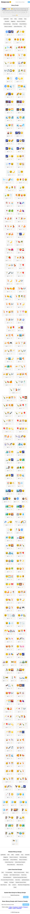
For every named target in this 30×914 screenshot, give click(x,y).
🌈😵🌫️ (20, 94)
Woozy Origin (15, 23)
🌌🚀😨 (20, 148)
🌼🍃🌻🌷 (11, 187)
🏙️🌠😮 (20, 491)
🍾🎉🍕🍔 (8, 405)
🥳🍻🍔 (10, 771)
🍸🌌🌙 (20, 234)
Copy (7, 42)
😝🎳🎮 (20, 607)
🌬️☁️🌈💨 (8, 179)
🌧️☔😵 (10, 164)
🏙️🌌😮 (10, 491)
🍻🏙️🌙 (10, 358)
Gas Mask (6, 874)
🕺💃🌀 (19, 530)
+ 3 (24, 26)
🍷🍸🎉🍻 (20, 218)
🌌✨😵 (10, 156)
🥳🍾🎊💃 (21, 778)
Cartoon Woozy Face (18, 26)
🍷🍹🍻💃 (9, 226)
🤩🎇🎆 (20, 685)
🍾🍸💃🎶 (15, 389)
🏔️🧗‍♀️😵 (10, 467)
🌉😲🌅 (10, 109)
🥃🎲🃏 (20, 747)
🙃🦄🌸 (20, 646)
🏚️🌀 (16, 498)
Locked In (14, 884)
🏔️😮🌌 (10, 459)
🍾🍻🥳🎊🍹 (9, 397)
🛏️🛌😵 (23, 677)
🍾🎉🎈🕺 (21, 405)
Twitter (10, 907)
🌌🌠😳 (19, 133)
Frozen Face (23, 874)
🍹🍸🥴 (22, 55)
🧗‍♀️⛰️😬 (20, 817)
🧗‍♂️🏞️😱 (10, 825)
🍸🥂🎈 (20, 273)
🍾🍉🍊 (8, 382)
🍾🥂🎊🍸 (8, 421)
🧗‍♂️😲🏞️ (20, 825)
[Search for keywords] (21, 2)
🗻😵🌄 (10, 545)
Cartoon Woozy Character (20, 862)
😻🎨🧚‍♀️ (10, 646)
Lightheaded (6, 18)
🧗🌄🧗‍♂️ (15, 810)
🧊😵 (13, 802)
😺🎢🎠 (20, 638)
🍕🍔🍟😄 (20, 195)
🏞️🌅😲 (10, 506)
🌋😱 (9, 133)
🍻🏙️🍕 (20, 358)
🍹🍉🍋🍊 (9, 288)
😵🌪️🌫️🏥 (9, 615)
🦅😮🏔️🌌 (20, 786)
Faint (11, 18)
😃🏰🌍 (10, 561)
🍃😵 (21, 187)
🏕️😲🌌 (10, 475)
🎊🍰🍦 (8, 436)
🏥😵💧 (20, 514)
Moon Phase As (4, 884)
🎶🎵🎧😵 (9, 70)
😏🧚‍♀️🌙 (20, 600)
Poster (15, 887)
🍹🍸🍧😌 (21, 312)
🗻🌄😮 (20, 537)
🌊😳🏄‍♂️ (20, 117)
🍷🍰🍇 (20, 210)
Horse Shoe (17, 879)
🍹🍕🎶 (10, 304)
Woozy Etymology (7, 23)
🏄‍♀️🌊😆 (22, 444)
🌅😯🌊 (22, 86)
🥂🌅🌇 (10, 701)
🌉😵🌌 (20, 109)
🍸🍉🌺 (10, 249)
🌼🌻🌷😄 (21, 179)
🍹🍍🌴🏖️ (20, 296)
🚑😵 (5, 662)
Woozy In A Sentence (21, 21)
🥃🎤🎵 (10, 747)
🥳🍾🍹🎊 (8, 778)
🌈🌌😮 (10, 94)
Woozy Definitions (23, 23)
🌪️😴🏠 (20, 164)
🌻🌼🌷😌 (19, 39)
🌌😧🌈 (10, 140)
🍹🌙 (9, 281)
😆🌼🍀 (10, 568)
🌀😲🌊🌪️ (9, 86)
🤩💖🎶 (10, 693)
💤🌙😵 (8, 522)
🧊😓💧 (20, 794)
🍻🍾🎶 (22, 351)
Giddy (15, 18)
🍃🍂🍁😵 (20, 47)
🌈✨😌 (20, 32)
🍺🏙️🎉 (20, 335)
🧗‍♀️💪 (24, 810)
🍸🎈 (21, 265)
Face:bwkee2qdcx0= (7, 877)
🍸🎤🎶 (10, 273)
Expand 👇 (15, 15)
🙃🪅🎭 (10, 654)
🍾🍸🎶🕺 (20, 382)
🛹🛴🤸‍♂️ (10, 685)
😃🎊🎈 (20, 553)
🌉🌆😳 (20, 102)
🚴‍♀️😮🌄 (10, 670)
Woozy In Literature (8, 26)
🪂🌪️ (15, 841)
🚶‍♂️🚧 (5, 677)
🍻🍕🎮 (8, 343)
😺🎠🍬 (10, 638)
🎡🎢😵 (22, 63)
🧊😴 (5, 802)
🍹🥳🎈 (11, 327)
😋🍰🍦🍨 (9, 592)
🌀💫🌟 (19, 78)
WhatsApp (19, 908)
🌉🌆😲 (10, 102)
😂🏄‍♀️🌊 (10, 553)
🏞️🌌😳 (20, 506)
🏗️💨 (20, 483)
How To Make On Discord (14, 874)
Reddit (10, 908)
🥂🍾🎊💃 (20, 716)
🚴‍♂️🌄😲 (20, 670)
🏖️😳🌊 (20, 475)
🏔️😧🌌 (20, 452)
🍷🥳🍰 (10, 234)
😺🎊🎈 (22, 631)
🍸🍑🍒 (20, 249)
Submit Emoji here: (15, 895)
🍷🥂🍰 (22, 226)
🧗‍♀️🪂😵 (10, 817)
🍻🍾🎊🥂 (9, 351)
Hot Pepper (11, 882)
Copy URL (26, 904)
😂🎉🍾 (20, 545)
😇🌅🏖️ (10, 576)
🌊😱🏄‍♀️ (10, 117)
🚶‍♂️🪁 (13, 677)
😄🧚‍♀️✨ (20, 561)
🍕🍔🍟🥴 (9, 55)
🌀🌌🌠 (10, 32)
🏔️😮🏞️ (20, 459)
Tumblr (14, 908)
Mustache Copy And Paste (21, 882)
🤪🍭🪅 (20, 693)
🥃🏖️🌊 (10, 755)
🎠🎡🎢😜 (20, 436)
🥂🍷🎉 (8, 716)
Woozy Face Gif (20, 864)
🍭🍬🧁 (10, 203)
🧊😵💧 (23, 802)
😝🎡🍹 (10, 607)
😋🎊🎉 (22, 592)
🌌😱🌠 (20, 140)
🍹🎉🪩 (20, 319)
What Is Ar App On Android (19, 872)
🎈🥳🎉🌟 (21, 428)
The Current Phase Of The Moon (7, 879)
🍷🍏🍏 (10, 210)
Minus (27, 872)
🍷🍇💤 (20, 203)
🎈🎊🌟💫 (8, 428)
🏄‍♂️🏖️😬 (10, 452)
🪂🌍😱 (20, 833)
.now (5, 2)
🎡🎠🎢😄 (9, 444)
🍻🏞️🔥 (8, 366)
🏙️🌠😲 (7, 498)
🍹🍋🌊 (8, 296)
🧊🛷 (5, 810)
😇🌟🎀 (10, 584)
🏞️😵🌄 (10, 514)
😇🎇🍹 (20, 584)
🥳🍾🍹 (20, 771)
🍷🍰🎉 (8, 218)
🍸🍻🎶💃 (11, 265)
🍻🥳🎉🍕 (21, 374)
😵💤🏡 (22, 615)
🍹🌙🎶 (19, 281)
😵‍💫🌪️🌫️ (20, 623)
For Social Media (9, 872)
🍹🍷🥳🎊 (8, 312)
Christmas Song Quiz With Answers (20, 877)
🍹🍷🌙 (20, 304)
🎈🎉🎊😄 (21, 421)
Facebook (15, 907)
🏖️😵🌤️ (11, 483)
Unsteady (20, 18)
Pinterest (25, 907)
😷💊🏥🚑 (9, 631)
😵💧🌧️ (10, 623)
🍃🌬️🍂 (8, 47)
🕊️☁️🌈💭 (20, 522)
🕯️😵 (9, 530)
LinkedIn (20, 907)
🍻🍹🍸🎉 (20, 343)
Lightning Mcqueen (25, 879)
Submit (25, 897)
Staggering (13, 21)
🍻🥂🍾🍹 (20, 366)
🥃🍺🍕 (20, 740)
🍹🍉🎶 (22, 288)
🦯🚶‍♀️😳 (10, 794)
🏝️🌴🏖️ (22, 70)
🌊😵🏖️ (10, 125)
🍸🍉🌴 (19, 242)
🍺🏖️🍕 (10, 335)
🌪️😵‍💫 (8, 39)
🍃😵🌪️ (8, 195)
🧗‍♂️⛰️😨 (10, 833)
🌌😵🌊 (10, 148)
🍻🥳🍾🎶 (8, 374)
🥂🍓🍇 (20, 701)
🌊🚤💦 (20, 125)
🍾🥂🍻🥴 (9, 63)
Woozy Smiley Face (11, 864)
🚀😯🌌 (20, 654)
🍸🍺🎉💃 (19, 257)
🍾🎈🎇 (23, 397)
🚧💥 (13, 662)
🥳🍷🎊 (10, 763)
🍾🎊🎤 (8, 413)
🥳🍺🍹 (20, 763)
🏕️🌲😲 (20, 467)
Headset (5, 882)
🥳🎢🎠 (8, 786)
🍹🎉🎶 (10, 319)
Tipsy (25, 18)
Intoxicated (7, 21)
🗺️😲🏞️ (10, 537)
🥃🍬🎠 (10, 740)
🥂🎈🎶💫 (8, 724)
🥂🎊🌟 (10, 732)
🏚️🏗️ (24, 498)
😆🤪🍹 (20, 568)
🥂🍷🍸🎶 (20, 708)
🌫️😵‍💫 (20, 172)
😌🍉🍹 (10, 600)
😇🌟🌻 (20, 576)
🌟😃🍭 (20, 156)
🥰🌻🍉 (20, 755)
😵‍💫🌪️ (9, 78)
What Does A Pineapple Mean (23, 884)
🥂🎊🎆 (20, 732)
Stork (3, 872)
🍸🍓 (8, 257)
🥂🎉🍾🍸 (21, 724)
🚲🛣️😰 (23, 662)
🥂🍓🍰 (8, 708)
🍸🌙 (9, 242)
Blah (9, 884)
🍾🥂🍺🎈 (20, 413)
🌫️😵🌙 (11, 172)
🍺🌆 (20, 327)
